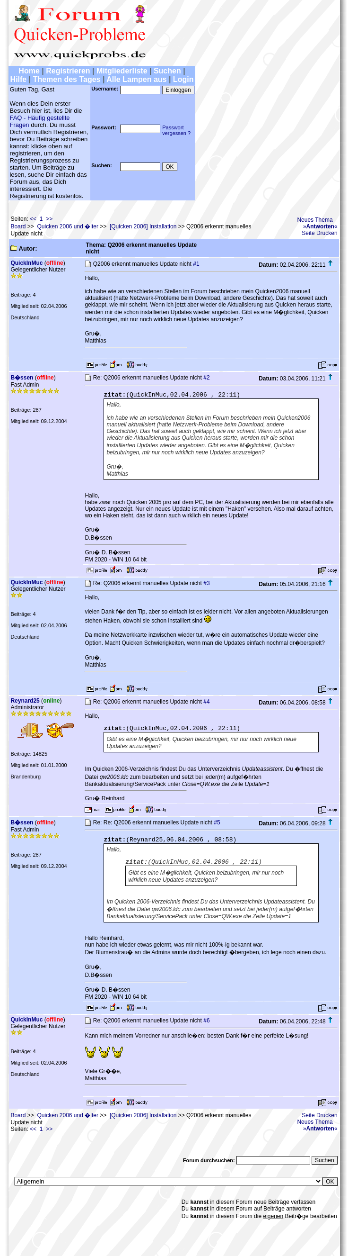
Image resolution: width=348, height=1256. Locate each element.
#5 (217, 822)
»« (320, 226)
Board (18, 226)
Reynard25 (24, 700)
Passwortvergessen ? (176, 130)
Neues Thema (314, 220)
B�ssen (21, 377)
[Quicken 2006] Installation (143, 226)
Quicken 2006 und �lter (67, 226)
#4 (206, 701)
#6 (206, 1020)
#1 (196, 264)
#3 (206, 583)
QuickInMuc (26, 263)
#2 (206, 377)
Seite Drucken (319, 233)
